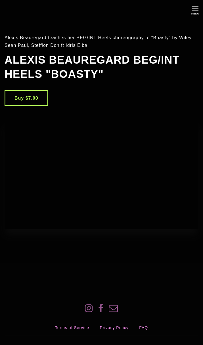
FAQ (143, 327)
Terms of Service (72, 327)
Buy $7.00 (26, 98)
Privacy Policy (114, 327)
